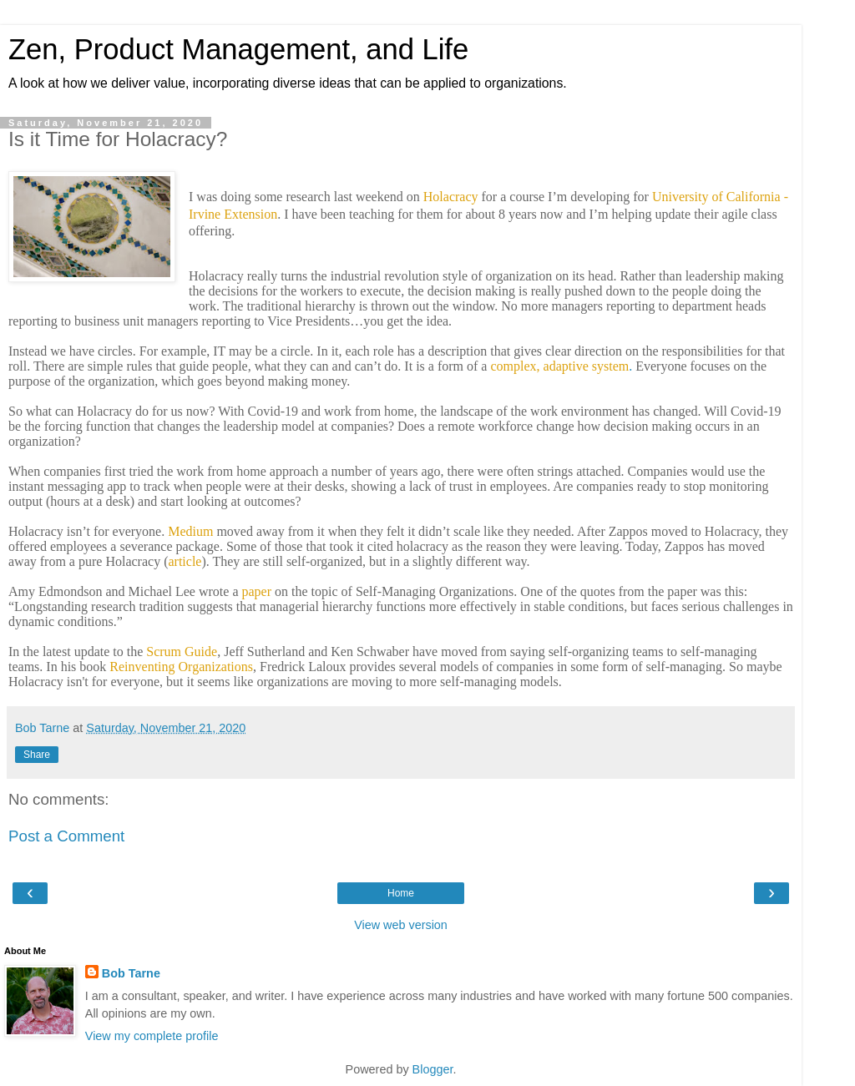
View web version (401, 925)
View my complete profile (152, 1036)
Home (400, 893)
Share (36, 754)
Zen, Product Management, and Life (238, 49)
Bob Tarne (131, 973)
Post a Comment (66, 836)
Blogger (432, 1069)
